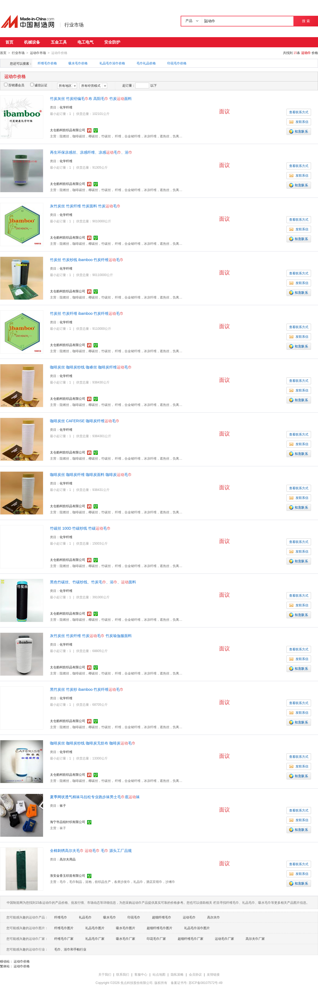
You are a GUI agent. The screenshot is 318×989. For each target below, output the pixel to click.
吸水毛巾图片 (125, 928)
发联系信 (298, 121)
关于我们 (104, 974)
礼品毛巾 (85, 917)
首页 (9, 42)
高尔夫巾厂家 (255, 938)
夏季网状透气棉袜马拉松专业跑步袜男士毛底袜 (95, 796)
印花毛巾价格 (177, 63)
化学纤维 (66, 107)
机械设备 (32, 42)
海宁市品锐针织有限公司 (67, 822)
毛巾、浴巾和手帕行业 (70, 949)
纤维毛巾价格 (47, 63)
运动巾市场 (38, 53)
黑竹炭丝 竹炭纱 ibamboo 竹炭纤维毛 (86, 689)
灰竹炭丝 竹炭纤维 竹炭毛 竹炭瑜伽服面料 (91, 635)
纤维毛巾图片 (63, 928)
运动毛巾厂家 (224, 938)
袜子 (63, 805)
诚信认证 (38, 85)
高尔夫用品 (68, 859)
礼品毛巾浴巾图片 (197, 928)
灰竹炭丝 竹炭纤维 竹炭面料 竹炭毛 (85, 206)
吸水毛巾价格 (78, 63)
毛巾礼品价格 (146, 63)
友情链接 (213, 974)
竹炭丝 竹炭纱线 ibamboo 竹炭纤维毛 (86, 259)
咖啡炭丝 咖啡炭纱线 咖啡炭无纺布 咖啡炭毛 (92, 743)
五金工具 (59, 42)
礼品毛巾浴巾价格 (112, 63)
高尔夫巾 (213, 917)
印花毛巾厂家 (156, 938)
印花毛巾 (133, 917)
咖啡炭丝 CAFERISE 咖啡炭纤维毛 (84, 420)
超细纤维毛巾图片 (159, 928)
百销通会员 (14, 85)
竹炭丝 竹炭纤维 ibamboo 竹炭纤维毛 (86, 313)
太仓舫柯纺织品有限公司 (67, 130)
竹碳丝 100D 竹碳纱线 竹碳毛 (80, 528)
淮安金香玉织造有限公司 (67, 875)
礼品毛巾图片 (94, 928)
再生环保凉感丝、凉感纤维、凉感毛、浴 (91, 152)
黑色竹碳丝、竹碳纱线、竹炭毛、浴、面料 (93, 582)
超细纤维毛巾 (161, 917)
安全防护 (112, 42)
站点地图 (159, 974)
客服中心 (140, 974)
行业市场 (74, 25)
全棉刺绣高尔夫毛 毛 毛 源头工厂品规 (91, 850)
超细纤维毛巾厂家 (190, 938)
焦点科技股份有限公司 (137, 982)
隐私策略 (177, 974)
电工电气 (85, 42)
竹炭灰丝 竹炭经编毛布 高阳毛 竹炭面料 (91, 98)
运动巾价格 (22, 961)
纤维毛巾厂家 (63, 938)
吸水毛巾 (109, 917)
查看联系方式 (298, 112)
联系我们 (122, 974)
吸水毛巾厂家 (125, 938)
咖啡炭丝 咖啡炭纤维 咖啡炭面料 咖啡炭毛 (91, 474)
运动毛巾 (189, 917)
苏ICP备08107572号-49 (206, 982)
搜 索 (306, 21)
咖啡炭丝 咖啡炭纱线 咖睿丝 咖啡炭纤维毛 (91, 367)
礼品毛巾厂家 (94, 938)
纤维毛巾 (60, 917)
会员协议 (195, 974)
